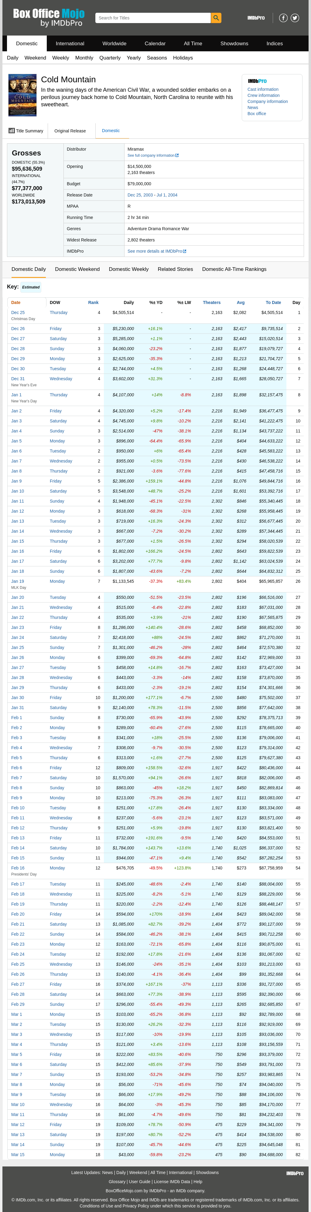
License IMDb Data (172, 1181)
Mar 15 (18, 1154)
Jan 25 (17, 647)
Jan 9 (16, 481)
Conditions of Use (96, 1205)
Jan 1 (16, 394)
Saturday (58, 338)
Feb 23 (18, 944)
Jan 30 (17, 697)
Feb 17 (18, 884)
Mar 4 (16, 1044)
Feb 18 (18, 894)
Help (197, 1181)
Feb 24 (18, 954)
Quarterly (110, 58)
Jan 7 (16, 461)
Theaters (211, 302)
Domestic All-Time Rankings (234, 269)
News (253, 107)
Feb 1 (16, 717)
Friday (56, 328)
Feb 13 (18, 837)
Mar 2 (16, 1024)
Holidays (183, 58)
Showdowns (234, 43)
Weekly (60, 58)
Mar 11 (18, 1114)
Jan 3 (16, 420)
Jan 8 (16, 471)
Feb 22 (18, 934)
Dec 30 (18, 368)
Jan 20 (17, 597)
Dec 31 (18, 378)
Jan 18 (17, 571)
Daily (13, 58)
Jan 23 (17, 627)
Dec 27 (18, 338)
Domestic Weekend (77, 269)
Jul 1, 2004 (167, 195)
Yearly (134, 58)
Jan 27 (17, 667)
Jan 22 (17, 617)
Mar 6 (16, 1064)
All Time (193, 43)
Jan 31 (17, 707)
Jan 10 (17, 491)
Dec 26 (18, 328)
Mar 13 (18, 1134)
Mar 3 (16, 1034)
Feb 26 (18, 974)
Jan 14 (17, 531)
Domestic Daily (29, 269)
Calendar (155, 43)
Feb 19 (18, 904)
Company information (268, 101)
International (70, 43)
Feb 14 (18, 847)
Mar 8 (16, 1084)
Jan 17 (17, 561)
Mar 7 (16, 1074)
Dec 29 (18, 358)
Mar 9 (16, 1094)
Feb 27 (18, 984)
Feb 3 (16, 737)
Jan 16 (17, 551)
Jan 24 (17, 637)
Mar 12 (18, 1124)
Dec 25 (18, 312)
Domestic (27, 43)
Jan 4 (16, 430)
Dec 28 (18, 348)
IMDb (181, 1190)
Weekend (35, 58)
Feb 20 (18, 914)
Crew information (264, 95)
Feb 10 (18, 807)
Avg (241, 302)
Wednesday (61, 378)
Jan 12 (17, 511)
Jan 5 (16, 441)
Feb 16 (18, 867)
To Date (273, 302)
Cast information (263, 89)
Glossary (117, 1181)
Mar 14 (18, 1144)
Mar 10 (18, 1104)
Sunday (57, 348)
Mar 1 (16, 1014)
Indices (275, 43)
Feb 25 (18, 964)
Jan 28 (17, 677)
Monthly (84, 58)
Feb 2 (16, 727)
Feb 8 (16, 787)
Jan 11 (17, 501)
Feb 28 (18, 994)
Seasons (157, 58)
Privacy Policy (136, 1205)
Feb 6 (16, 767)
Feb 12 (18, 827)
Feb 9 (16, 797)
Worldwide (114, 43)
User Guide (140, 1181)
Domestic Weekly (129, 269)
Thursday (58, 312)
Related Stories (175, 269)
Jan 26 (17, 657)
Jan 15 (17, 541)
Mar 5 (16, 1054)
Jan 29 (17, 687)
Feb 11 (18, 817)
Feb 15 (18, 857)
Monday (57, 358)
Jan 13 (17, 521)
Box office (257, 113)
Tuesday (58, 368)
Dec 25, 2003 (140, 195)
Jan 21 (17, 607)
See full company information (153, 155)
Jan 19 (17, 581)
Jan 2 (16, 410)
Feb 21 (18, 924)
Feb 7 (16, 777)
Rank (93, 302)
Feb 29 (18, 1004)
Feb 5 (16, 757)
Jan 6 (16, 451)
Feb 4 (16, 747)
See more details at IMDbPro (157, 251)
